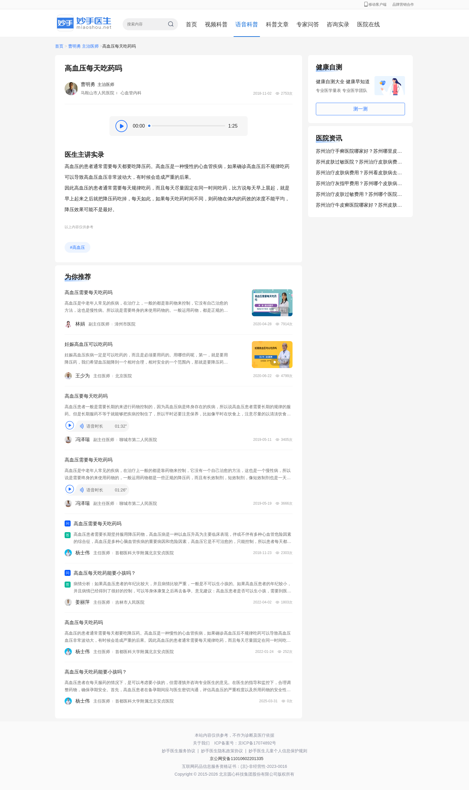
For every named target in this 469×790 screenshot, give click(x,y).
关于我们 (201, 743)
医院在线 (368, 24)
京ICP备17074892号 (257, 743)
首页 (191, 24)
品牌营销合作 (403, 4)
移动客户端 (375, 4)
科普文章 (277, 24)
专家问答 (307, 24)
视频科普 (216, 24)
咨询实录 (338, 24)
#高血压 (77, 247)
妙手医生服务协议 (178, 750)
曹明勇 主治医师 (83, 46)
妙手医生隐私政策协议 (222, 750)
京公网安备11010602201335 (236, 758)
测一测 (360, 108)
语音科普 (246, 24)
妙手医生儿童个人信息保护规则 (278, 750)
